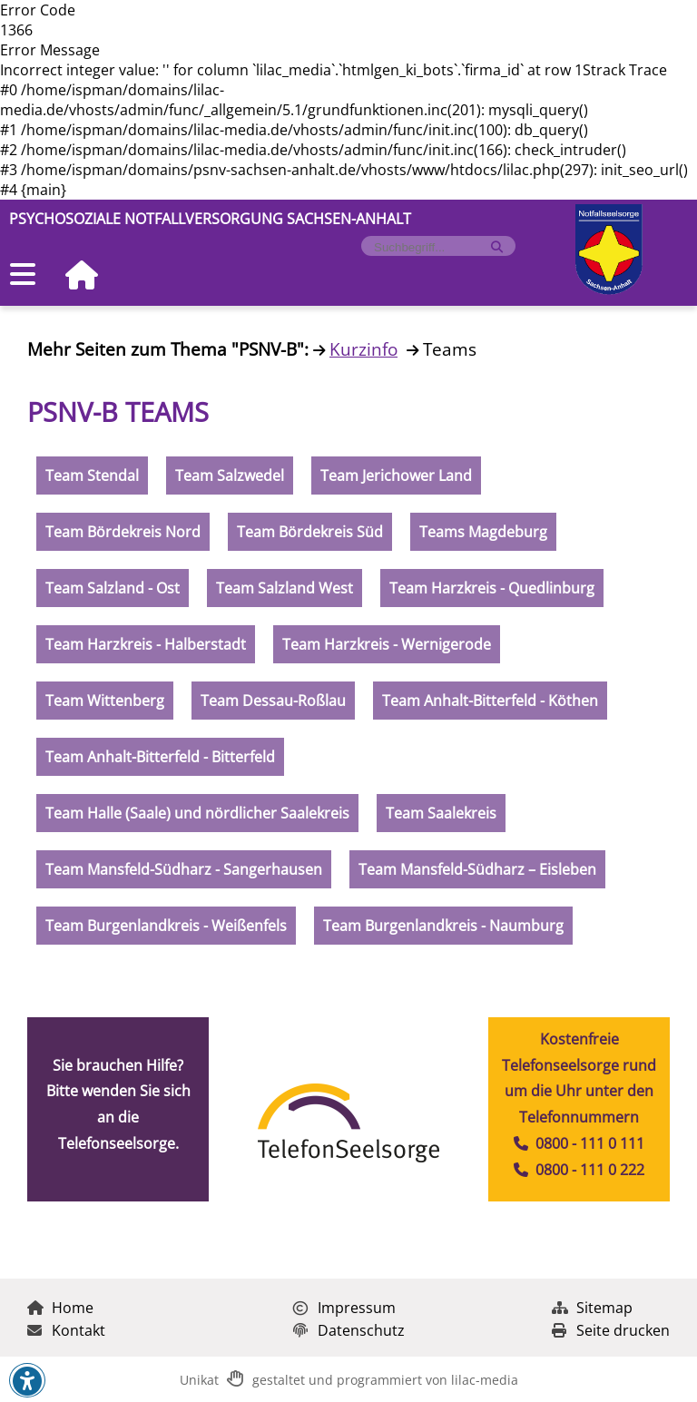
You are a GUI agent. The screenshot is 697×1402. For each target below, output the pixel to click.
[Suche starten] (497, 247)
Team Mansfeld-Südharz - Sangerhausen (183, 869)
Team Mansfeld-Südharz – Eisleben (477, 869)
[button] (27, 1381)
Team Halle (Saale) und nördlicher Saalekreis (197, 813)
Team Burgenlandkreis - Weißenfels (166, 926)
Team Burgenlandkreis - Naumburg (443, 926)
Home (60, 1308)
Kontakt (66, 1330)
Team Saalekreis (441, 813)
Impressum (344, 1308)
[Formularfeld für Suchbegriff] (430, 247)
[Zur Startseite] (74, 276)
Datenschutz (349, 1330)
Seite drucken (611, 1330)
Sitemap (592, 1308)
